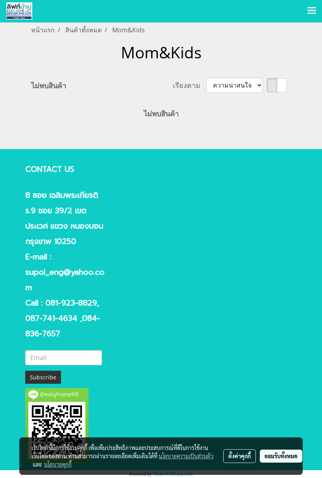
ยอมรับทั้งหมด (281, 455)
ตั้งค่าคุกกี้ (239, 455)
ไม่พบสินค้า (48, 85)
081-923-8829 (71, 303)
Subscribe (43, 377)
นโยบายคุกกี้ (58, 464)
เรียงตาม (189, 85)
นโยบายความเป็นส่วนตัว (186, 455)
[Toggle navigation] (311, 11)
